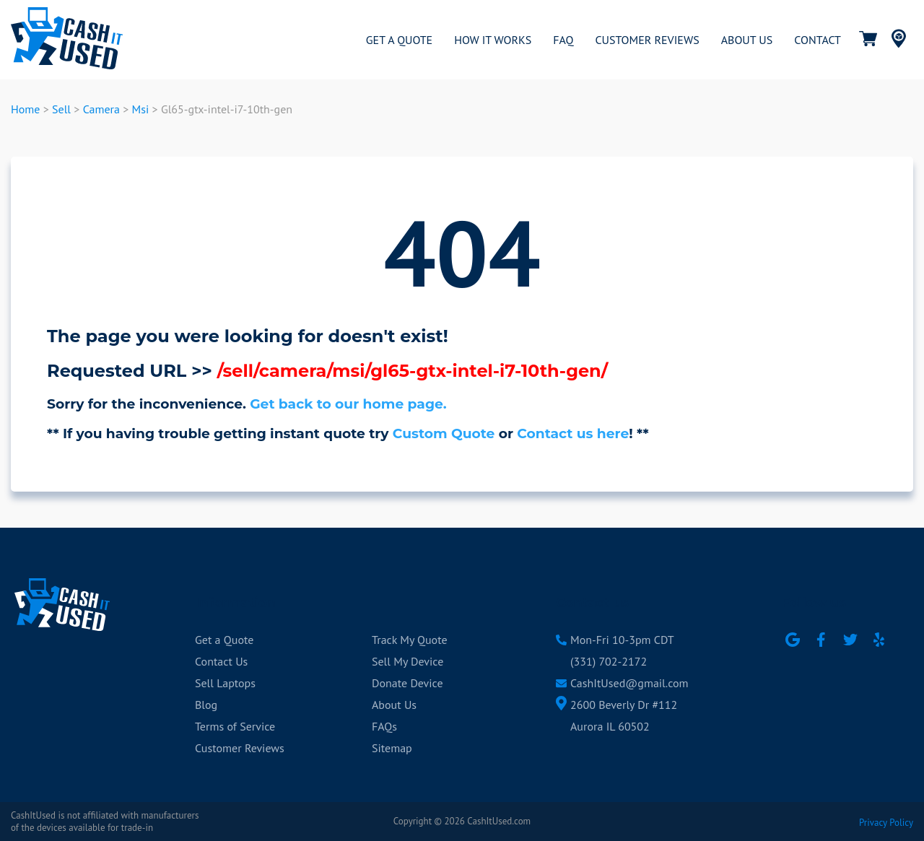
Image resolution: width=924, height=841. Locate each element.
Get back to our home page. (348, 404)
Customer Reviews (239, 748)
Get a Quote (224, 639)
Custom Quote (444, 433)
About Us (394, 704)
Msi (140, 109)
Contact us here (573, 433)
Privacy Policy (886, 822)
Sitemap (392, 748)
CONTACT (817, 39)
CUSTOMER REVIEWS (647, 39)
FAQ (563, 39)
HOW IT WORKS (492, 39)
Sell (61, 109)
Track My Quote (410, 639)
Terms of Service (235, 726)
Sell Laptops (225, 683)
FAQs (384, 726)
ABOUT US (747, 39)
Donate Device (407, 683)
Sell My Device (407, 661)
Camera (101, 109)
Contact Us (221, 661)
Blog (206, 704)
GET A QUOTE (399, 39)
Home (25, 109)
